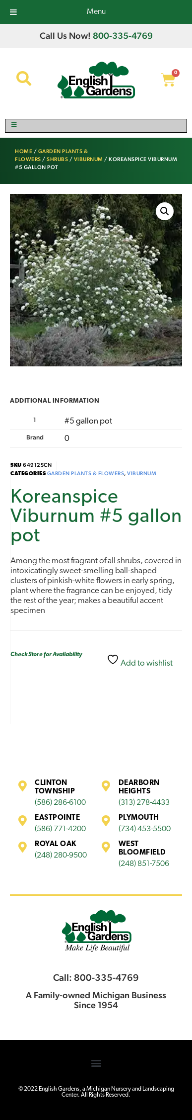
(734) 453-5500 (145, 829)
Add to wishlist (140, 660)
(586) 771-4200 (60, 829)
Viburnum (88, 159)
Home (23, 151)
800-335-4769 (123, 35)
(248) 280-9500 (61, 856)
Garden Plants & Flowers (86, 473)
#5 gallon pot (88, 421)
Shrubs (57, 159)
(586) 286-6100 (60, 803)
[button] (165, 211)
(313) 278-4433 (144, 803)
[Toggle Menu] (96, 126)
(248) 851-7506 (144, 864)
